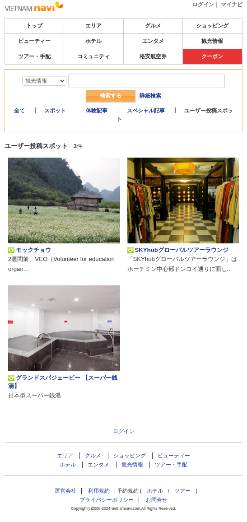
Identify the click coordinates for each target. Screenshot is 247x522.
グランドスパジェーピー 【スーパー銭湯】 (62, 381)
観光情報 (212, 41)
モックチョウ (29, 250)
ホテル (93, 41)
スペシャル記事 (146, 110)
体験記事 (96, 110)
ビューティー (34, 41)
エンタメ (153, 41)
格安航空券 (153, 56)
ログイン (203, 4)
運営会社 (65, 491)
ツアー (182, 491)
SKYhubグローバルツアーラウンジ (177, 250)
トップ (34, 26)
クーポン (212, 56)
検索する (110, 96)
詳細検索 (150, 96)
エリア (93, 26)
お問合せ (157, 500)
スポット (55, 110)
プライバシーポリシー (106, 500)
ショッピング (212, 26)
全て (19, 110)
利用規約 (99, 491)
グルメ (153, 26)
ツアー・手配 (34, 56)
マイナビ (231, 4)
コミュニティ (93, 56)
